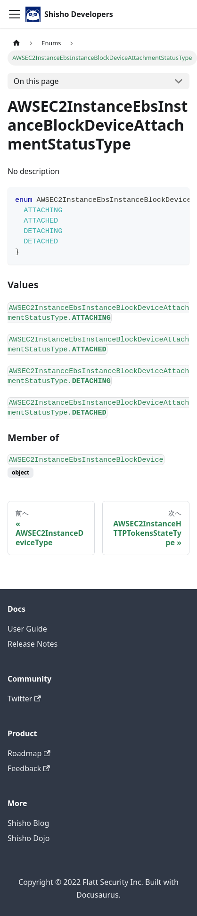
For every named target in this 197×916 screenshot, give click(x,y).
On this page (36, 81)
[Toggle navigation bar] (15, 14)
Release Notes (32, 644)
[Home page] (16, 43)
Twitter (24, 698)
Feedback (29, 768)
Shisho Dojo (28, 838)
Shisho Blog (28, 823)
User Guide (27, 629)
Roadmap (29, 753)
